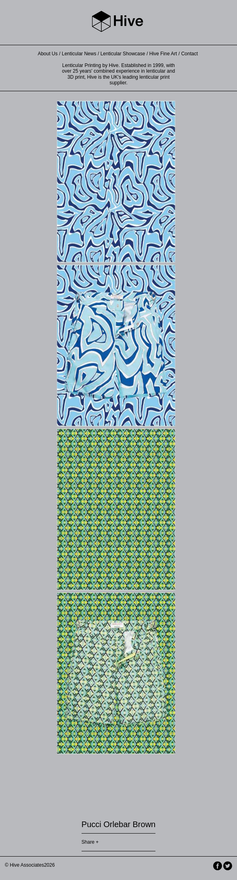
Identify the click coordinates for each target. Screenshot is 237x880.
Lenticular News (79, 54)
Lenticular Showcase (123, 54)
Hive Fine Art (163, 54)
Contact (189, 54)
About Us (47, 54)
